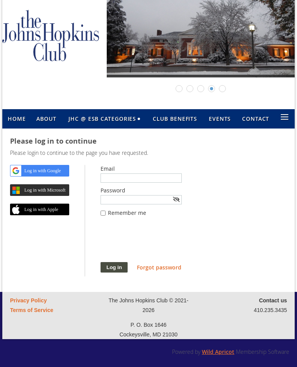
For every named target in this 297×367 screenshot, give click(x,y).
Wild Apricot (218, 351)
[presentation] (159, 243)
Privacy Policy (28, 300)
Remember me (127, 212)
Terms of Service (31, 310)
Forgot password (159, 267)
